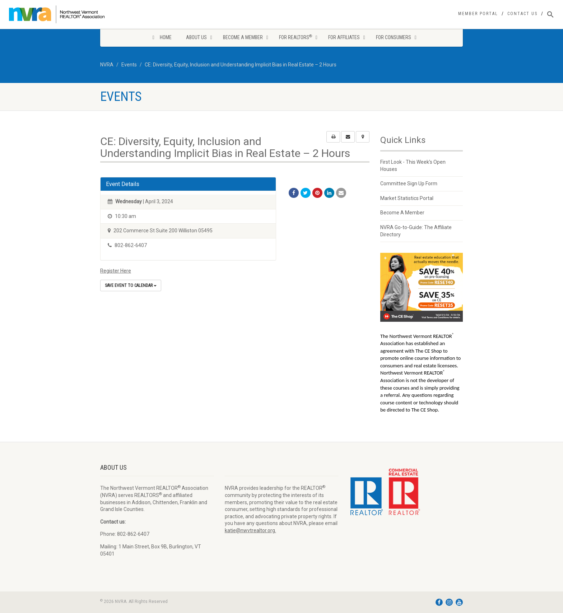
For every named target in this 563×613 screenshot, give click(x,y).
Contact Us (522, 13)
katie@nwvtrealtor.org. (250, 530)
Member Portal (478, 13)
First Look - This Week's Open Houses (413, 165)
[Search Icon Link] (550, 15)
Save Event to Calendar (131, 285)
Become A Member (402, 212)
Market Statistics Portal (406, 198)
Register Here (115, 271)
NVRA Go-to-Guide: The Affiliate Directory (416, 230)
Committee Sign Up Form (408, 183)
